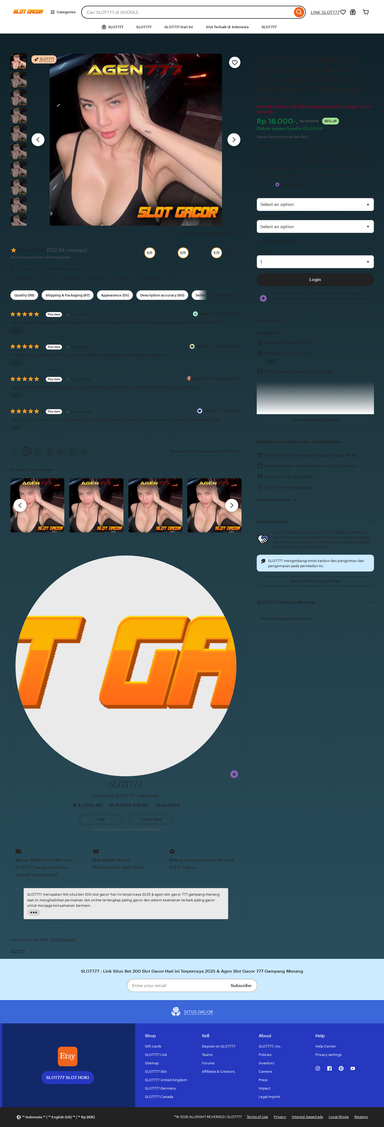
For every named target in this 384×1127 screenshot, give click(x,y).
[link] (15, 451)
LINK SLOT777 (325, 12)
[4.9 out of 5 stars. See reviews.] (292, 184)
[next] (231, 505)
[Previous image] (38, 139)
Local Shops (339, 1117)
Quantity (264, 252)
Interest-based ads (307, 1117)
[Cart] (365, 12)
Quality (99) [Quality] (24, 295)
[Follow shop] (151, 819)
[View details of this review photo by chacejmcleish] (96, 505)
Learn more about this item (315, 420)
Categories (62, 12)
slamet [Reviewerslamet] (199, 378)
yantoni (210, 411)
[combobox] (187, 12)
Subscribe (241, 985)
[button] (234, 774)
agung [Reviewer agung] (204, 314)
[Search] (299, 12)
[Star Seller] (277, 184)
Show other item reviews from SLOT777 (203, 451)
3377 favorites (63, 940)
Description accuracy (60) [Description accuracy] (162, 295)
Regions (361, 1117)
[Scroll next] (209, 295)
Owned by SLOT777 (113, 795)
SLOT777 (143, 27)
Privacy (280, 1117)
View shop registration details (286, 619)
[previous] (20, 505)
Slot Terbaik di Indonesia (227, 27)
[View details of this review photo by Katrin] (214, 505)
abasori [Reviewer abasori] (202, 346)
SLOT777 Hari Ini (178, 27)
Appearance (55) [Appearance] (115, 295)
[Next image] (233, 139)
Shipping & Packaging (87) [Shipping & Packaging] (68, 295)
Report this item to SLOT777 (212, 233)
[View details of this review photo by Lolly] (37, 505)
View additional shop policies (315, 581)
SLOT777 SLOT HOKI (67, 1077)
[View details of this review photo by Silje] (155, 505)
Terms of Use (257, 1117)
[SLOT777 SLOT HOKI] (67, 1056)
